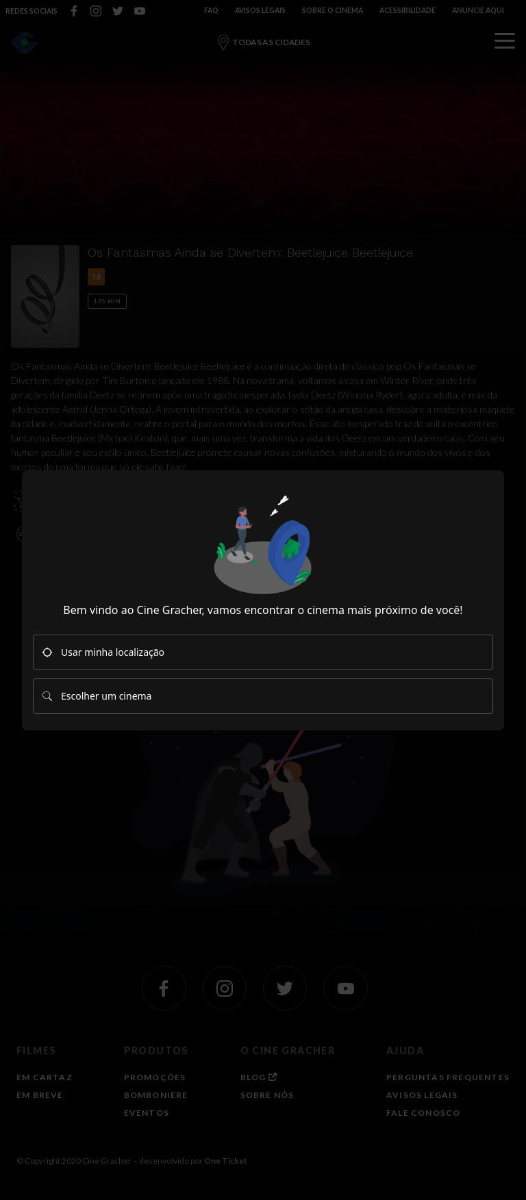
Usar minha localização (103, 652)
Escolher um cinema (96, 695)
